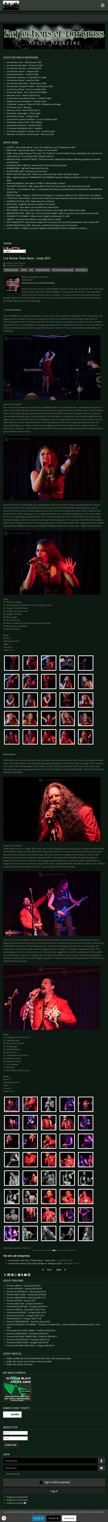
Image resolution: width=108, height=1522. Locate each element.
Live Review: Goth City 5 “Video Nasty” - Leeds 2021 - (40, 1260)
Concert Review (11, 270)
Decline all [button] (53, 1518)
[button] (5, 1275)
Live (31, 270)
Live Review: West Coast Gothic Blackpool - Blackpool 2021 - (43, 1263)
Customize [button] (69, 1518)
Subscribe (10, 1445)
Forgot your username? (17, 1499)
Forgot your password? (17, 1497)
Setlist (23, 270)
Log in (54, 1491)
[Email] (15, 1438)
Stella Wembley (42, 270)
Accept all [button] (38, 1518)
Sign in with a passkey (54, 1482)
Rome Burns (81, 270)
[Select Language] (14, 251)
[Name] (15, 1433)
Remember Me (13, 1473)
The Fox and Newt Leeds (62, 270)
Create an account (16, 1503)
